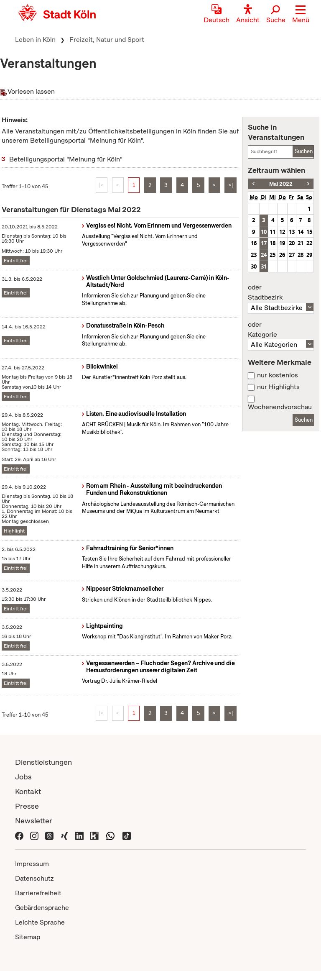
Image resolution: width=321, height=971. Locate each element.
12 (282, 232)
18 (272, 243)
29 (309, 255)
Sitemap (27, 937)
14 (300, 232)
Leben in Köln (35, 39)
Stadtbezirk (281, 292)
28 (300, 255)
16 (254, 243)
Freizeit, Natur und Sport (106, 39)
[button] (300, 14)
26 (282, 255)
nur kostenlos (277, 375)
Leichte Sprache (40, 922)
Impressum (32, 863)
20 (292, 243)
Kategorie (281, 329)
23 (254, 255)
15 (309, 232)
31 (264, 266)
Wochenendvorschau (280, 407)
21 (300, 243)
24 (264, 255)
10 (264, 232)
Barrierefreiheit (38, 893)
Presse (27, 806)
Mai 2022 (281, 183)
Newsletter (33, 820)
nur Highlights (278, 387)
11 (272, 232)
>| (230, 185)
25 (272, 255)
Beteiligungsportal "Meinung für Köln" (65, 159)
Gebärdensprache (42, 907)
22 (309, 243)
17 (264, 243)
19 (282, 243)
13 (292, 232)
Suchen (304, 151)
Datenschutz (34, 878)
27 (292, 255)
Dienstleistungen (43, 762)
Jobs (23, 776)
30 (254, 266)
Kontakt (28, 791)
